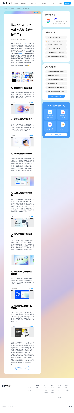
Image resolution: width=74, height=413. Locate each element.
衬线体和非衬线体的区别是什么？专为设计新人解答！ (57, 48)
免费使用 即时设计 (56, 96)
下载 (50, 3)
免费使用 (67, 3)
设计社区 (16, 3)
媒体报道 (52, 392)
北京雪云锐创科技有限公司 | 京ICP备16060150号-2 (9, 406)
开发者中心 (46, 392)
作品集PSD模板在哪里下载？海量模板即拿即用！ (57, 83)
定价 (54, 3)
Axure (59, 394)
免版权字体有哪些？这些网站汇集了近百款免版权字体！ (57, 41)
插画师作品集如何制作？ (53, 75)
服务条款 (45, 390)
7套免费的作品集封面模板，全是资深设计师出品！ (57, 71)
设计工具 (29, 387)
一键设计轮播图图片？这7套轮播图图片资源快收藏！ (57, 52)
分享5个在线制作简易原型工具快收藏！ (56, 56)
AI (58, 395)
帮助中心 (37, 3)
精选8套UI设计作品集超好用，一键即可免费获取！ (57, 91)
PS (58, 390)
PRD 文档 (29, 390)
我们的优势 (23, 3)
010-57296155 (67, 387)
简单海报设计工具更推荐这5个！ (55, 37)
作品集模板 (21, 53)
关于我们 (60, 3)
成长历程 (52, 390)
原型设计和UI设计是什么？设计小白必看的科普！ (57, 45)
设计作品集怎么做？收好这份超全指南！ (57, 87)
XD (58, 392)
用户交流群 (67, 390)
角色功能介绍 (37, 387)
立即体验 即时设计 (22, 368)
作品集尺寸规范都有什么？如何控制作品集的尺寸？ (57, 79)
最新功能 (44, 3)
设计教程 (30, 3)
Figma (55, 19)
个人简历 (24, 43)
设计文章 (5, 8)
